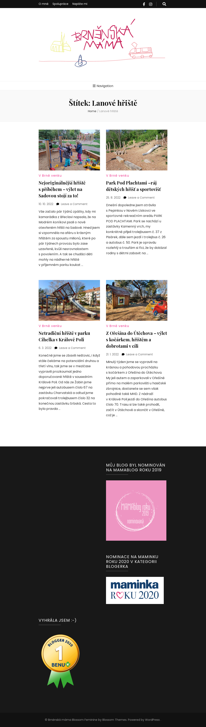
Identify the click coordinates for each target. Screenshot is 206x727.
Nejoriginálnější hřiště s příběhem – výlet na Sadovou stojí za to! (62, 189)
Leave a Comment (74, 204)
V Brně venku (50, 175)
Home (92, 111)
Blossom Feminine (84, 720)
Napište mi (79, 4)
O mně (43, 4)
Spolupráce (60, 4)
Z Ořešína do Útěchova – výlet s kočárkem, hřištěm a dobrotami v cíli (136, 339)
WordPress (152, 720)
